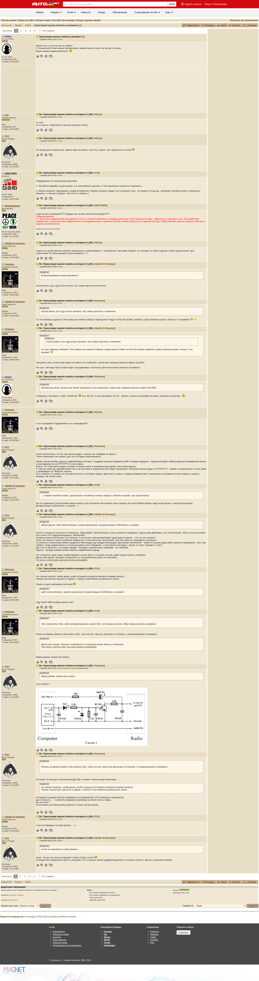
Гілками (250, 25)
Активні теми (43, 20)
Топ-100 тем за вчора (63, 20)
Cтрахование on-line (146, 12)
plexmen (13, 895)
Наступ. (235, 25)
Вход (207, 4)
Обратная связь (60, 942)
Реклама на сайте (61, 934)
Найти (172, 4)
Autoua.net (6, 25)
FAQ (39, 916)
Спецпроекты (59, 931)
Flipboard (154, 934)
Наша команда (59, 940)
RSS (152, 942)
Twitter (153, 937)
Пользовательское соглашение (67, 945)
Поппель (9, 264)
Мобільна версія (67, 916)
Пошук (80, 20)
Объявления (120, 12)
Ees (7, 115)
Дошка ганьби (93, 20)
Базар (101, 12)
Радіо (28, 25)
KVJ (7, 136)
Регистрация (219, 4)
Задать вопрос (193, 4)
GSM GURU (100, 205)
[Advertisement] (121, 89)
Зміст (222, 25)
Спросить (183, 932)
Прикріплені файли (69, 668)
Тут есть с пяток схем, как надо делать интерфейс (61, 560)
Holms (97, 114)
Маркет (55, 12)
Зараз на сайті (26, 20)
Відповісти (191, 25)
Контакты (57, 937)
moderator (20, 895)
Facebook (154, 931)
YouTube (154, 940)
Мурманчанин (12, 206)
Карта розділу (50, 916)
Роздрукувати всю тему (9, 900)
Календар (30, 916)
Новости (86, 12)
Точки (70, 12)
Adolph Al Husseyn (15, 243)
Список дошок (8, 20)
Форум (39, 12)
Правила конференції (12, 916)
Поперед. (208, 25)
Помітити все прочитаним (244, 20)
